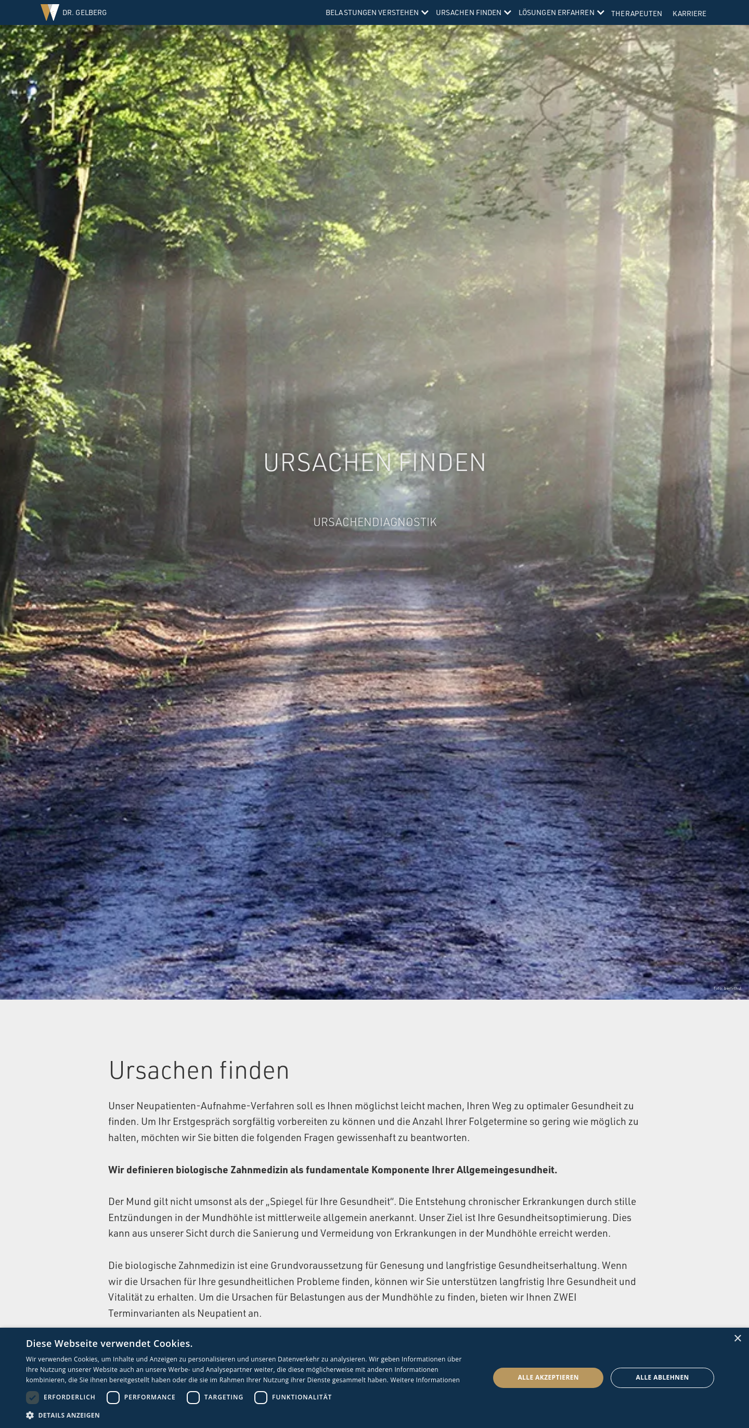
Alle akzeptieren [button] (548, 1377)
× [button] (737, 1339)
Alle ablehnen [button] (662, 1377)
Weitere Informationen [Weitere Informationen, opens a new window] (425, 1379)
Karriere (690, 13)
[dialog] (374, 1378)
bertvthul (732, 988)
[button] (376, 12)
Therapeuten (636, 13)
